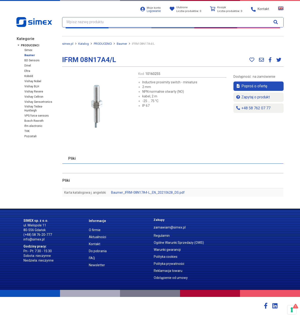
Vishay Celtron (33, 96)
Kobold (28, 76)
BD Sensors (32, 60)
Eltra (27, 71)
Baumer (29, 55)
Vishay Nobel (32, 81)
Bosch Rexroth (34, 120)
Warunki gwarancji (167, 249)
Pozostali (30, 136)
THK (27, 131)
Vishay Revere (33, 91)
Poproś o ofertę (251, 86)
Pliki (72, 158)
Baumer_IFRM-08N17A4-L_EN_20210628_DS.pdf (148, 192)
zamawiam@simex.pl (170, 227)
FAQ (92, 258)
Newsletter (97, 265)
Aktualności (97, 237)
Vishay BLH (31, 86)
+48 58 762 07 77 (253, 108)
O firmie (95, 230)
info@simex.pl (34, 239)
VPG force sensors (36, 115)
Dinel (27, 65)
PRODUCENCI (30, 45)
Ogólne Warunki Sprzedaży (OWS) (179, 242)
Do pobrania (98, 251)
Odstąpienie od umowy (171, 278)
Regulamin (162, 235)
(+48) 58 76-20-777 (37, 235)
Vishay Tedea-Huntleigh (33, 108)
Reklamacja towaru (168, 271)
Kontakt (94, 244)
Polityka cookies (165, 257)
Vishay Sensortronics (38, 102)
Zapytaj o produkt (253, 97)
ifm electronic (33, 126)
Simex (28, 50)
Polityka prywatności (169, 264)
